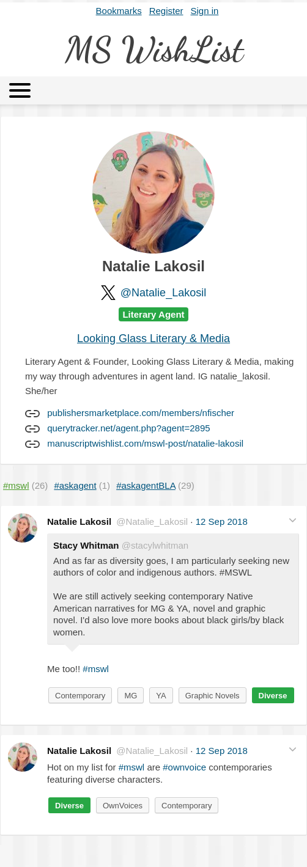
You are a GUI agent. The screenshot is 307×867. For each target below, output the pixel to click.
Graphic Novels (212, 695)
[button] (292, 520)
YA (161, 695)
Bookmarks (119, 10)
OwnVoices (122, 805)
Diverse (273, 695)
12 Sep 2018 (222, 521)
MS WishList (154, 49)
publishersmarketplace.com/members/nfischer (140, 413)
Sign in (205, 10)
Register (166, 10)
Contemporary (80, 695)
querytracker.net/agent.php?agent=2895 (128, 428)
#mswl (96, 669)
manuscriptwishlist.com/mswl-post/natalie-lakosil (145, 443)
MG (130, 695)
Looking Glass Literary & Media (153, 338)
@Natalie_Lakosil (163, 293)
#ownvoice (184, 767)
